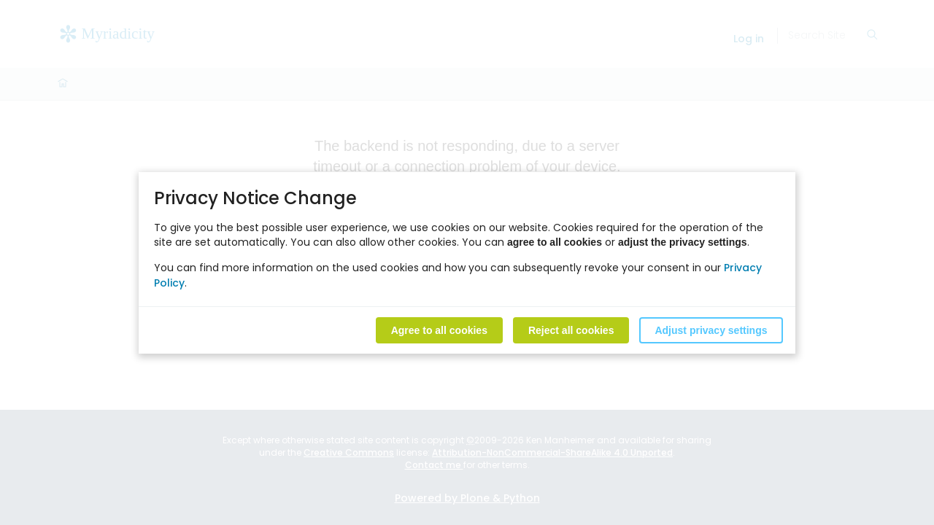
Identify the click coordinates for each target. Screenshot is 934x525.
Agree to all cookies (439, 329)
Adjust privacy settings (711, 329)
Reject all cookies (571, 329)
